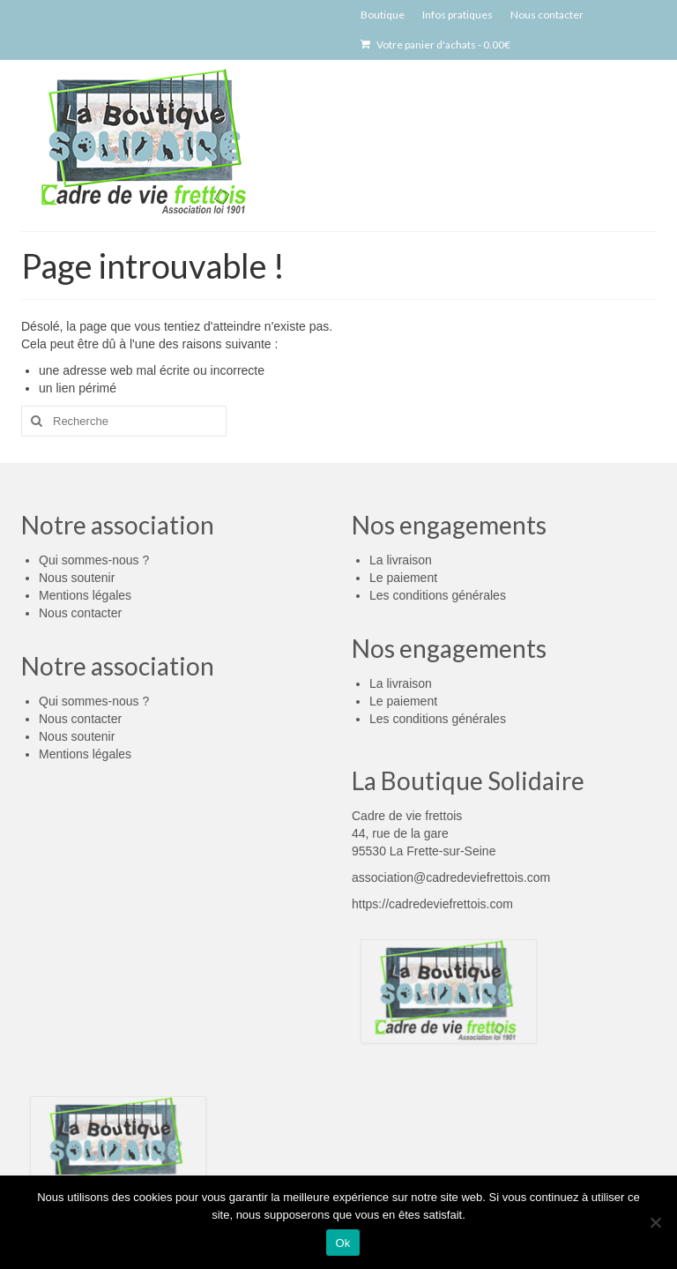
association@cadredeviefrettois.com (451, 877)
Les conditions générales (437, 595)
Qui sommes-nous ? (94, 560)
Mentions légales (85, 595)
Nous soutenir (77, 578)
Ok (342, 1243)
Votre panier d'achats (435, 44)
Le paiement (403, 578)
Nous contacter (80, 613)
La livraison (400, 560)
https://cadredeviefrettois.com (432, 904)
